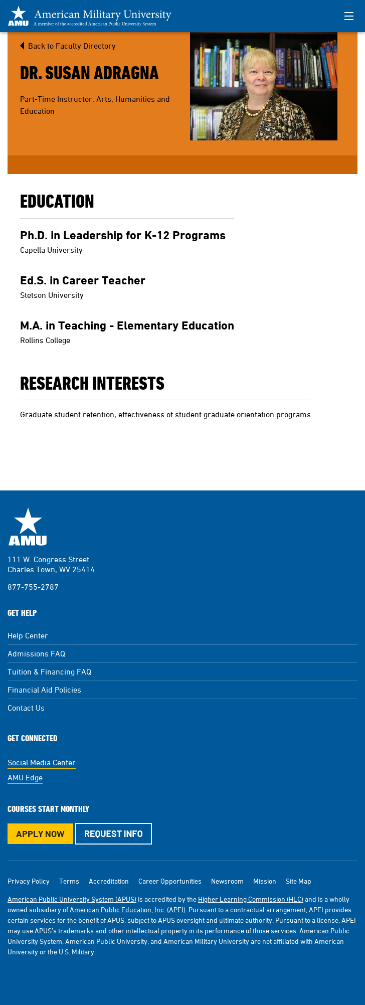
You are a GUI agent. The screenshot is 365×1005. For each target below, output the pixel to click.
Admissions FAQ (36, 653)
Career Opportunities (170, 881)
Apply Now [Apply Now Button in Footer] (40, 833)
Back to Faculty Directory (72, 45)
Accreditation (109, 881)
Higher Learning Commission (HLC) (250, 899)
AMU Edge (25, 777)
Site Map (298, 881)
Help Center (28, 635)
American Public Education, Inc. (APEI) (128, 909)
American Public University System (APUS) (72, 899)
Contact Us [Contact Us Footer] (26, 707)
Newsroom (227, 881)
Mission (264, 881)
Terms (69, 881)
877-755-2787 (33, 586)
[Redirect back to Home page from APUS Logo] (95, 16)
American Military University (28, 527)
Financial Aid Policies (44, 689)
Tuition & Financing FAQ (49, 671)
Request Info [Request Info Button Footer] (113, 833)
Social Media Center (42, 762)
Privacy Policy (29, 881)
